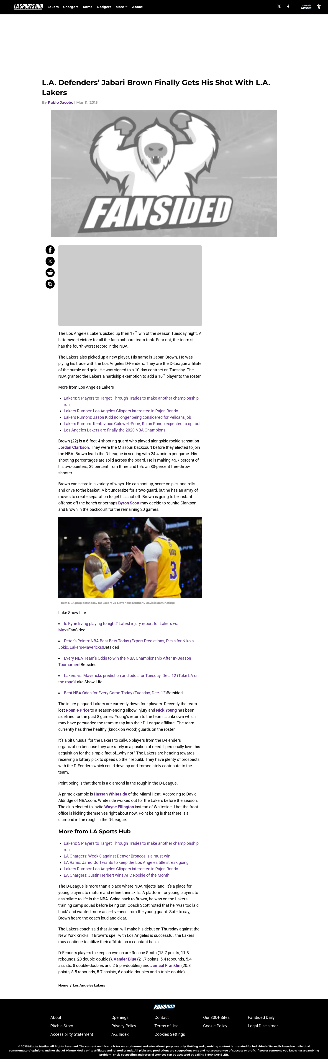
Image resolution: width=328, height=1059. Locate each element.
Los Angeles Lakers (89, 985)
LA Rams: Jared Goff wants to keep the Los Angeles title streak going (126, 862)
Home (63, 985)
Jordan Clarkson (73, 447)
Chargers (70, 7)
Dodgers (104, 7)
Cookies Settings (169, 1034)
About (137, 7)
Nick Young (166, 710)
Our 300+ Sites (216, 1017)
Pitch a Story (61, 1025)
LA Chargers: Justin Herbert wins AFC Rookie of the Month (116, 875)
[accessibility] (319, 6)
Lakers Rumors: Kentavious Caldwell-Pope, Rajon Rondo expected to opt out (132, 423)
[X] (279, 6)
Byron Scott (128, 503)
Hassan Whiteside (110, 794)
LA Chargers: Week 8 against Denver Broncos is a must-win (117, 856)
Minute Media (38, 1046)
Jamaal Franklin (165, 965)
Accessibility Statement (71, 1034)
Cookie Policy (215, 1025)
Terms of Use (166, 1025)
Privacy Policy (123, 1025)
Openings (119, 1017)
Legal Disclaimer (263, 1025)
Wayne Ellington (119, 806)
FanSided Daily (261, 1017)
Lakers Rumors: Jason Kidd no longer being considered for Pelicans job (127, 417)
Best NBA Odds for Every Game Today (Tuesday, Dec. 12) (115, 692)
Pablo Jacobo (60, 102)
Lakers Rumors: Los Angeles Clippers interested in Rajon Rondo (121, 410)
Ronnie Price (78, 710)
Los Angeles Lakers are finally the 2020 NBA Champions (114, 430)
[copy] (50, 284)
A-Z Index (120, 1034)
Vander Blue (125, 959)
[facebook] (288, 6)
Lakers (53, 7)
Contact (161, 1017)
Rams (87, 7)
